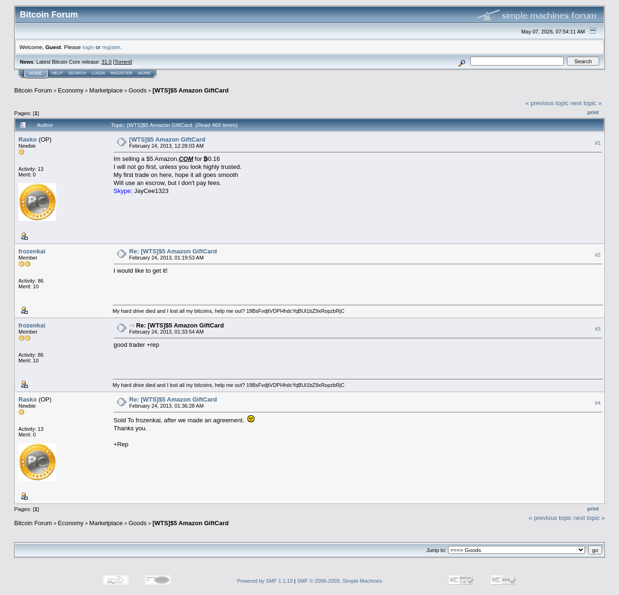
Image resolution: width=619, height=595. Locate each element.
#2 (598, 255)
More (144, 73)
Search (77, 73)
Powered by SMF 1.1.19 (265, 581)
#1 (598, 143)
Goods (137, 90)
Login (98, 73)
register (111, 47)
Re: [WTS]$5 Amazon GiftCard (173, 251)
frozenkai (31, 251)
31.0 (106, 62)
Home (35, 73)
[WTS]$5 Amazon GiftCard (191, 90)
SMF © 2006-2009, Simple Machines (339, 581)
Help (57, 73)
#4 (598, 403)
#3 (598, 329)
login (88, 47)
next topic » (586, 103)
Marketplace (106, 90)
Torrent (123, 62)
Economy (71, 90)
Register (121, 73)
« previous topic (547, 103)
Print (593, 112)
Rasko (27, 139)
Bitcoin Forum (33, 90)
